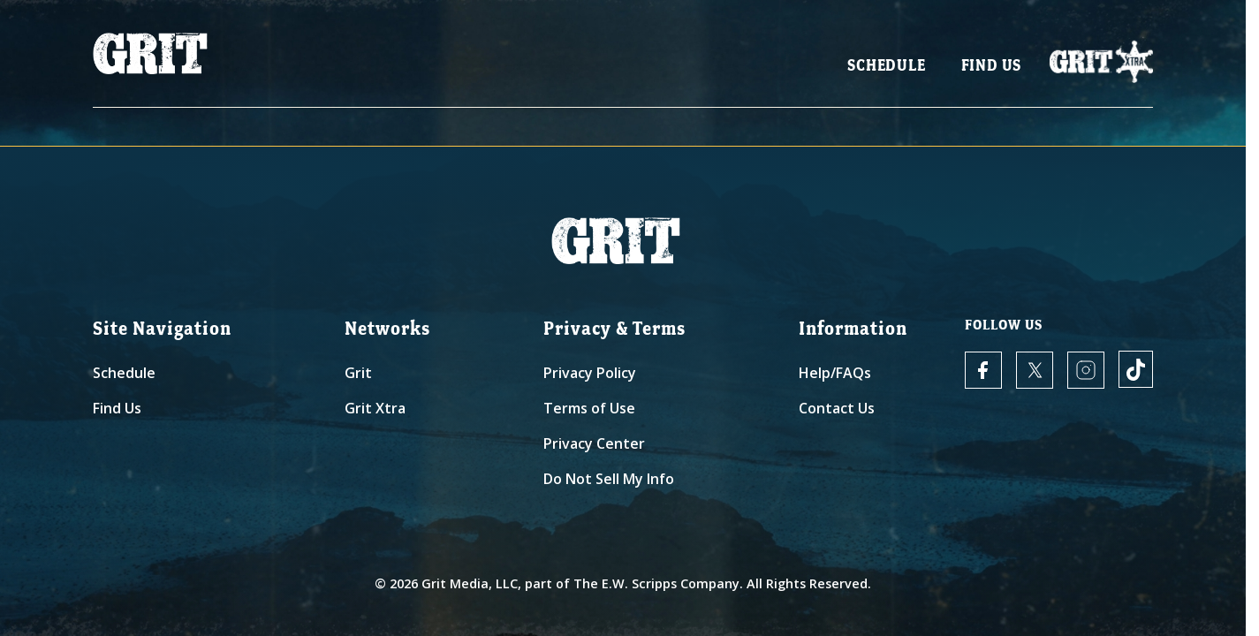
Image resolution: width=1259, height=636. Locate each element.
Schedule (886, 71)
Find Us (991, 71)
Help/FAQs (835, 372)
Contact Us (837, 408)
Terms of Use (589, 408)
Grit (358, 372)
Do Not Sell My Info (608, 478)
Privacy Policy (589, 372)
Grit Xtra (375, 408)
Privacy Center (594, 443)
